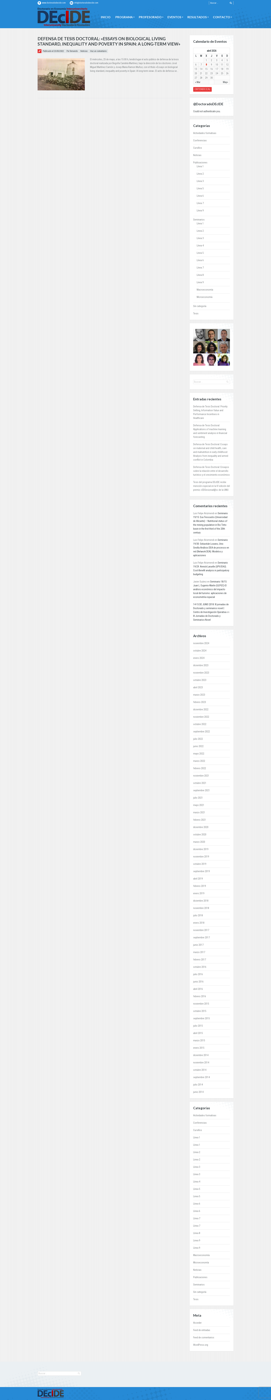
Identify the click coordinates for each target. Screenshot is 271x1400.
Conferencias (200, 140)
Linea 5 (200, 252)
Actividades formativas (204, 133)
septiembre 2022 (201, 731)
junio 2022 (198, 746)
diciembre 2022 (200, 709)
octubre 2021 (199, 783)
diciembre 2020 (200, 827)
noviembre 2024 (201, 643)
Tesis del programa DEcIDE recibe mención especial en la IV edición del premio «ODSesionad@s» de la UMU (211, 486)
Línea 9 (200, 210)
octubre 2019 (199, 864)
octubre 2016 (199, 966)
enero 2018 (198, 922)
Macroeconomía (205, 289)
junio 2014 (198, 1092)
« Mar (197, 82)
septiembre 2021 (201, 790)
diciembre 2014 (200, 1055)
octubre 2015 (199, 1011)
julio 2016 (198, 974)
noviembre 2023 (201, 672)
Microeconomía (204, 297)
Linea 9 (200, 282)
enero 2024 (198, 658)
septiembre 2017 (201, 937)
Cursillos (197, 147)
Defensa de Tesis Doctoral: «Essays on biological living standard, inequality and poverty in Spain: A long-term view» (109, 41)
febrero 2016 (199, 996)
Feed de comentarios (203, 1337)
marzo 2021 (199, 812)
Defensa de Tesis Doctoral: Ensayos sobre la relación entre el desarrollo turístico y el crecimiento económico (211, 471)
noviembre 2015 (201, 1003)
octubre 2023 (199, 680)
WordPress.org (200, 1344)
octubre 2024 (199, 650)
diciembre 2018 (200, 900)
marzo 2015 (199, 1040)
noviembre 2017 (201, 930)
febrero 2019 (199, 886)
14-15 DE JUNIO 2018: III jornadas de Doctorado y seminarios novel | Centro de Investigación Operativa (211, 608)
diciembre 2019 (200, 849)
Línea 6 (200, 195)
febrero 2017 (199, 959)
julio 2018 (198, 915)
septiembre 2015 (201, 1018)
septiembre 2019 (201, 871)
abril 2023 (198, 687)
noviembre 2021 (201, 775)
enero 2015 (198, 1047)
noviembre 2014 (201, 1062)
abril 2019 (198, 878)
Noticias (84, 51)
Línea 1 (200, 166)
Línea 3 (200, 181)
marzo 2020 (199, 841)
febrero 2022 (199, 768)
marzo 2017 (199, 952)
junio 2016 (198, 981)
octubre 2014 (199, 1069)
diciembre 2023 (200, 665)
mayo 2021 (198, 805)
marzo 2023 (199, 694)
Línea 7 (200, 203)
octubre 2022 (199, 724)
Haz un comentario (98, 51)
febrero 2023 (199, 702)
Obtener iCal (202, 89)
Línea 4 (200, 245)
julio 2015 (198, 1025)
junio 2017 (198, 944)
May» (225, 82)
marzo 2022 (199, 761)
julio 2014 (198, 1084)
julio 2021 (198, 797)
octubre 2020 (199, 834)
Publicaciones (200, 162)
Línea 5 (200, 188)
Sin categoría (199, 306)
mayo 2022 (198, 753)
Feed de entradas (201, 1330)
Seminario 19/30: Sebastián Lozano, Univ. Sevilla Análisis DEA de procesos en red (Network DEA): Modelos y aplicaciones (211, 548)
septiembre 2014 (201, 1077)
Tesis (195, 313)
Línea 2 (200, 173)
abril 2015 (198, 1033)
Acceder (197, 1322)
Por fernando (72, 51)
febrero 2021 (199, 819)
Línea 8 (200, 275)
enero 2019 (198, 893)
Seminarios (199, 219)
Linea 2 (200, 230)
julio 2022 (198, 738)
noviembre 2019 (201, 856)
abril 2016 (198, 989)
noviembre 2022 (201, 716)
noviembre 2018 (201, 908)
